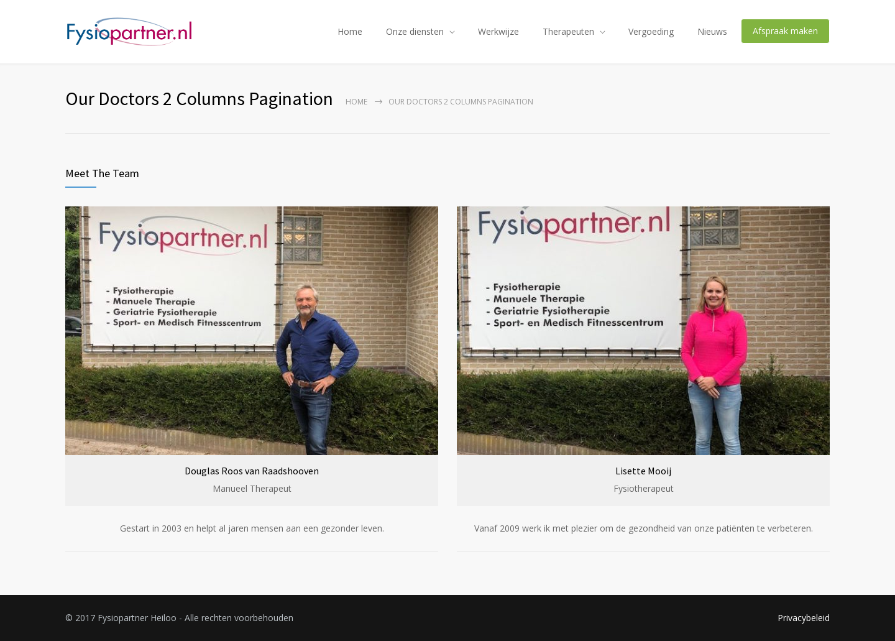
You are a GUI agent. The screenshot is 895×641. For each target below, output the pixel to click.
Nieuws (712, 31)
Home (349, 31)
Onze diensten (415, 31)
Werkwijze (498, 31)
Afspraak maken (785, 31)
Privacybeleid (804, 618)
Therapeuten (568, 31)
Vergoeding (651, 31)
